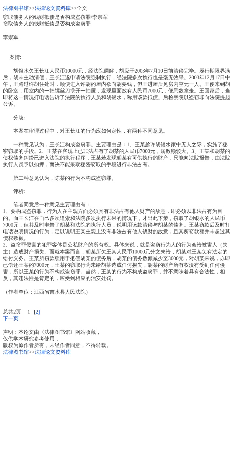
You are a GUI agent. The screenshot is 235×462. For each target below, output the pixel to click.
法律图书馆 (16, 8)
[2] (37, 312)
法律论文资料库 (53, 8)
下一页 (10, 318)
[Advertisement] (117, 407)
